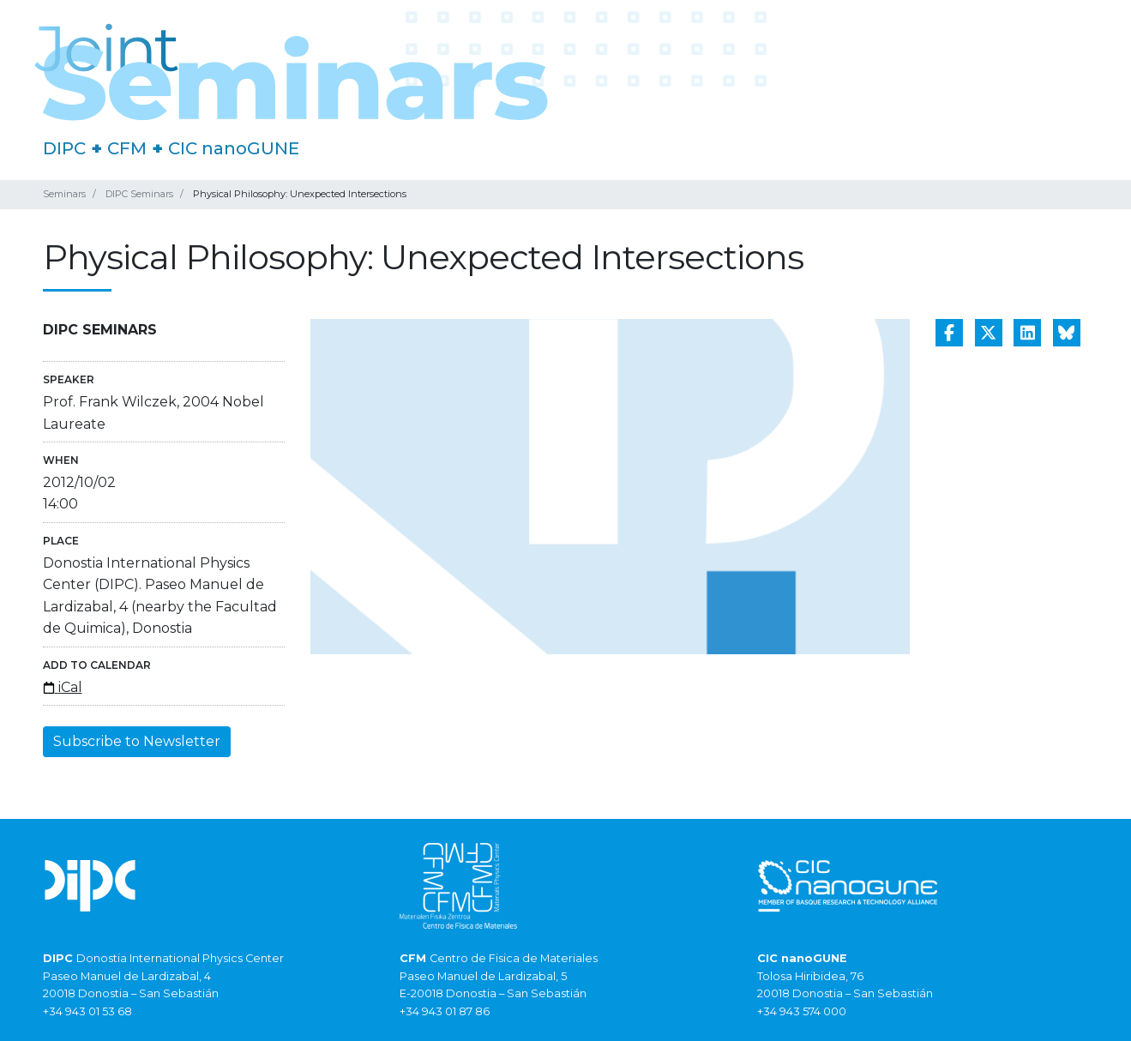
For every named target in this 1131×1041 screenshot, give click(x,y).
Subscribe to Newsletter (136, 741)
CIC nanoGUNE (233, 148)
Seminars (64, 194)
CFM (127, 148)
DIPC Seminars (139, 194)
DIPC (64, 148)
